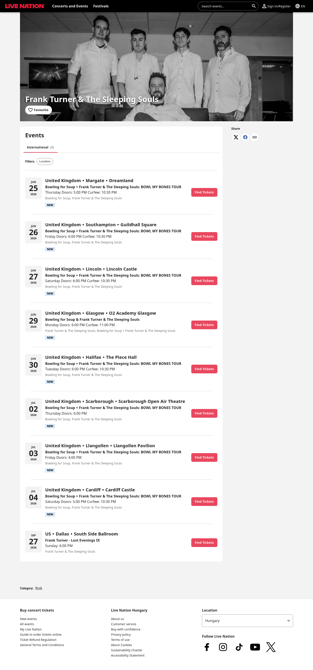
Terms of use (120, 640)
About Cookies (121, 645)
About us (117, 619)
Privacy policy (121, 634)
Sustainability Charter (127, 650)
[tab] (40, 147)
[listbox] (247, 621)
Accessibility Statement (128, 655)
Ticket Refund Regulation (38, 640)
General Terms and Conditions (42, 645)
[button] (276, 6)
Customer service (123, 624)
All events (27, 624)
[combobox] (225, 6)
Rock (38, 588)
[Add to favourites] (38, 110)
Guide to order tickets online (41, 634)
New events (28, 619)
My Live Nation (31, 629)
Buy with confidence (125, 629)
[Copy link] (254, 137)
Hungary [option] (212, 620)
